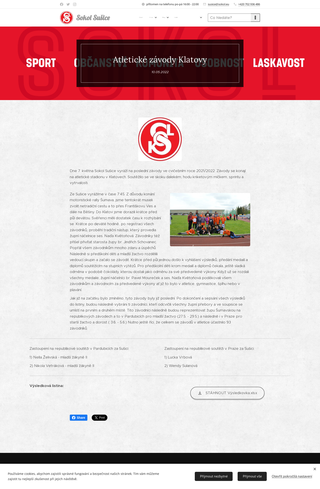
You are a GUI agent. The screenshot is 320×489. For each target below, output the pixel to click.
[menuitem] (128, 17)
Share (78, 417)
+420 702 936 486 (249, 4)
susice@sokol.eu (218, 4)
